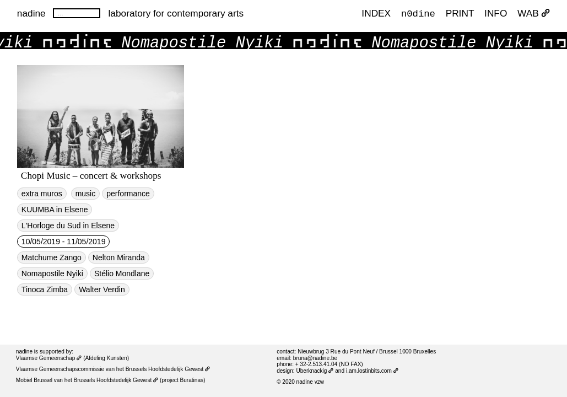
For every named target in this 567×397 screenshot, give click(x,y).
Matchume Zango (51, 257)
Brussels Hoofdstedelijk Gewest (116, 380)
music (85, 193)
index (376, 13)
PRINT (460, 13)
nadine (31, 13)
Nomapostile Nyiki (52, 273)
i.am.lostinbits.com (372, 371)
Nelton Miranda (119, 257)
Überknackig (314, 371)
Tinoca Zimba (44, 289)
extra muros (41, 193)
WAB (533, 13)
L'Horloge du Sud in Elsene (68, 225)
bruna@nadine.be (315, 358)
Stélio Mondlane (121, 273)
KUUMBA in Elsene (54, 209)
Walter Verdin (102, 289)
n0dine (418, 13)
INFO (495, 13)
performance (128, 193)
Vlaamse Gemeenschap (49, 358)
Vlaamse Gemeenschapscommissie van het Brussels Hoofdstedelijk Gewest (113, 369)
